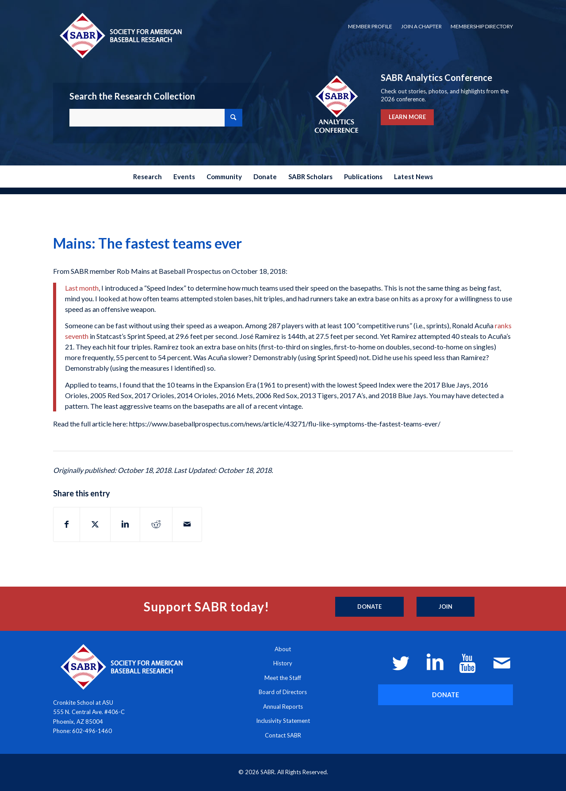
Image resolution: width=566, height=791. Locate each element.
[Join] (445, 607)
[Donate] (369, 607)
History (282, 663)
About (283, 649)
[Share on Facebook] (67, 524)
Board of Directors (283, 691)
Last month (82, 288)
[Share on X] (95, 524)
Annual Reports (283, 706)
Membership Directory (482, 26)
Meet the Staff (282, 677)
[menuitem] (370, 26)
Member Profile (370, 26)
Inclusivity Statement (283, 720)
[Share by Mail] (187, 524)
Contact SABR (283, 735)
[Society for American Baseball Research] (120, 35)
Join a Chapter (421, 26)
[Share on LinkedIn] (125, 524)
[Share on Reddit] (156, 524)
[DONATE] (445, 694)
